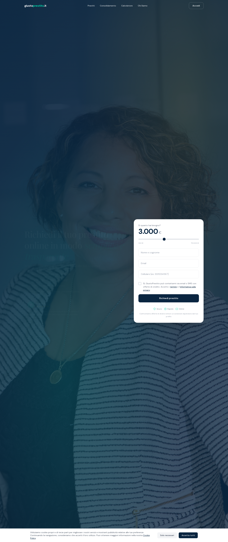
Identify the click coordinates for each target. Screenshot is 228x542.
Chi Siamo (142, 5)
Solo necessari (167, 535)
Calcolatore (127, 5)
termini (173, 287)
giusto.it (35, 6)
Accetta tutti (188, 535)
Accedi (196, 5)
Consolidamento (108, 5)
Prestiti (91, 5)
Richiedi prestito (168, 298)
